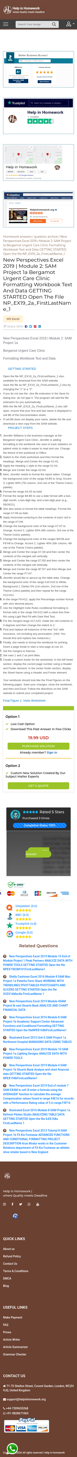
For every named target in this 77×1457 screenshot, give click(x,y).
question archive (46, 236)
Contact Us (10, 1263)
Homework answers (17, 236)
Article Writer (11, 1339)
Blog (6, 1285)
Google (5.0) (24, 932)
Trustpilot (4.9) (26, 924)
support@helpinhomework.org (26, 1399)
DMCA (7, 1278)
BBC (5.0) (22, 915)
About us (9, 1249)
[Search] (33, 24)
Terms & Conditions (15, 1271)
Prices (7, 1332)
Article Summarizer (15, 1347)
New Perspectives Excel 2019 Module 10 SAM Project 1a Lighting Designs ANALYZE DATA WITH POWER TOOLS (35, 1054)
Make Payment (12, 1317)
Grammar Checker (14, 1354)
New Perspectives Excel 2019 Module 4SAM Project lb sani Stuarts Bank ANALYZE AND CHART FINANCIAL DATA (35, 1005)
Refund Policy (12, 1256)
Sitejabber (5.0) (26, 906)
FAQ (5, 1324)
